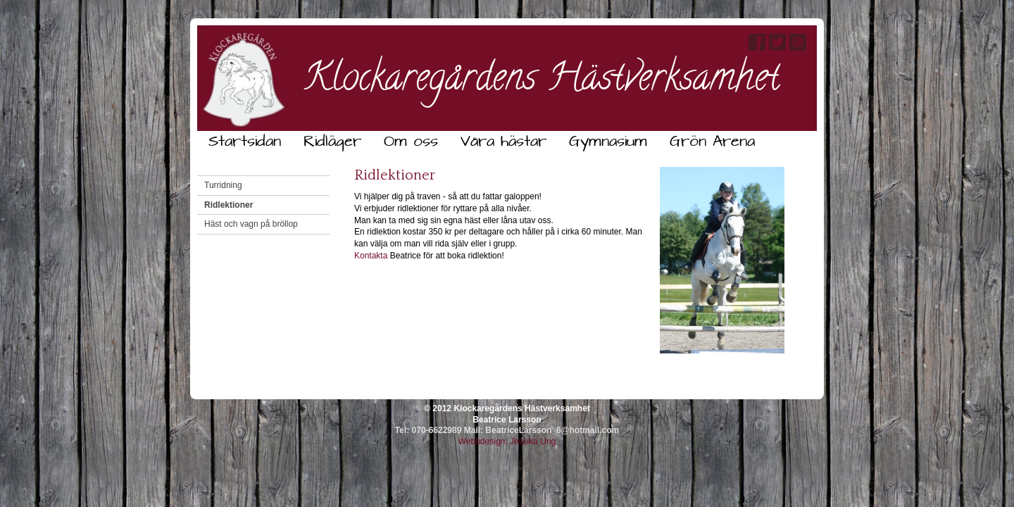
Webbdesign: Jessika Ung (507, 441)
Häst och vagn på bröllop (251, 224)
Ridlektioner (228, 205)
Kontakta (370, 256)
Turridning (223, 185)
